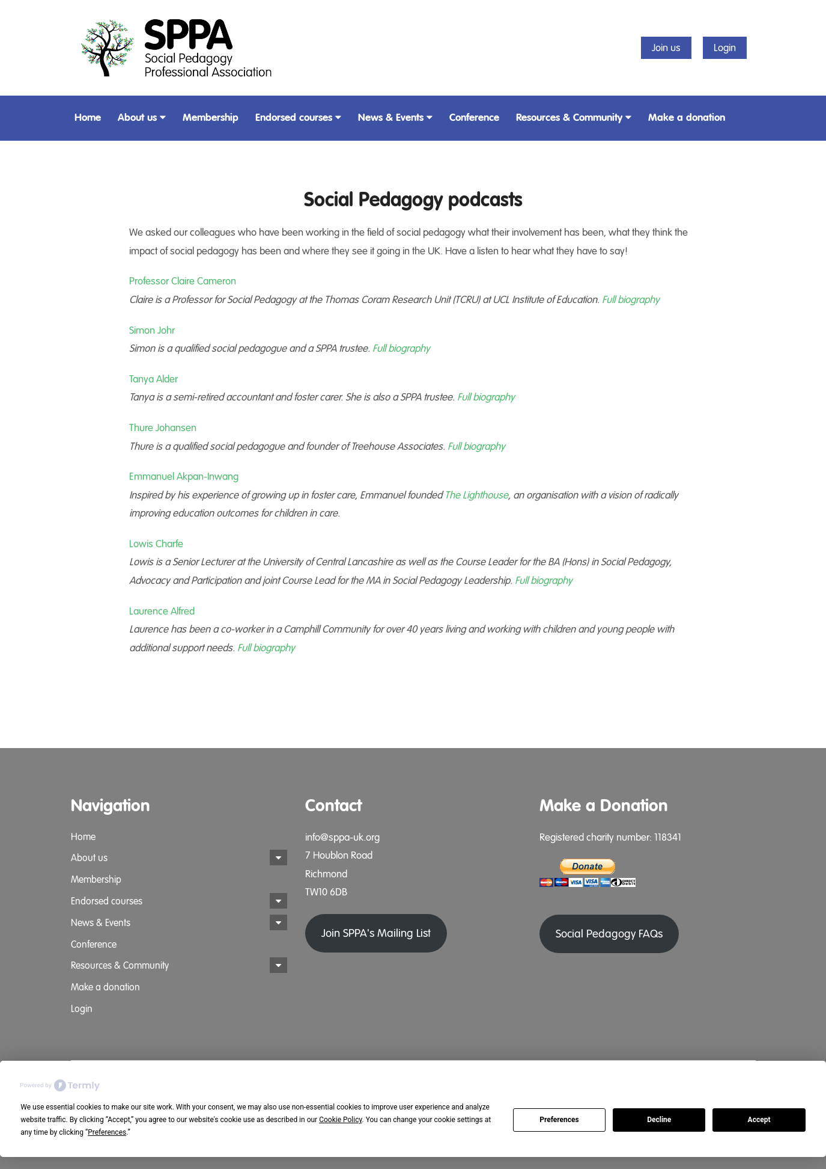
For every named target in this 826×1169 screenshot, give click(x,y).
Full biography (631, 299)
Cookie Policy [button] (340, 1119)
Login (725, 47)
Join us (666, 47)
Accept (759, 1119)
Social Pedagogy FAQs (609, 934)
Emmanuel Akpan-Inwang (183, 476)
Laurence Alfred (162, 611)
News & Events (395, 117)
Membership (210, 117)
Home (87, 117)
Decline (659, 1119)
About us (142, 117)
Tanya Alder (153, 379)
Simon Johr (152, 330)
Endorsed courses (298, 117)
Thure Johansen (162, 428)
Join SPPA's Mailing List (376, 933)
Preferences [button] (107, 1132)
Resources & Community (573, 117)
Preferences (559, 1119)
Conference (474, 117)
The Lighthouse (476, 495)
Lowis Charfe (156, 544)
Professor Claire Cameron (182, 281)
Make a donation (686, 117)
